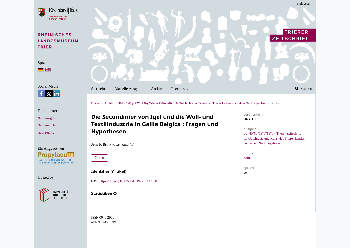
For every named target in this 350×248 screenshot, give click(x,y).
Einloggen (303, 3)
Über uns (178, 89)
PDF (101, 158)
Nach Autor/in (47, 125)
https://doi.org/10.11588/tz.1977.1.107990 (128, 181)
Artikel (248, 158)
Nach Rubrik (46, 132)
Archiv (156, 89)
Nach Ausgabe (47, 118)
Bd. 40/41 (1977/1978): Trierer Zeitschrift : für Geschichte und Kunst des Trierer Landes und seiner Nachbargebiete (192, 103)
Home (95, 103)
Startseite (98, 89)
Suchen (306, 88)
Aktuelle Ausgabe (128, 89)
